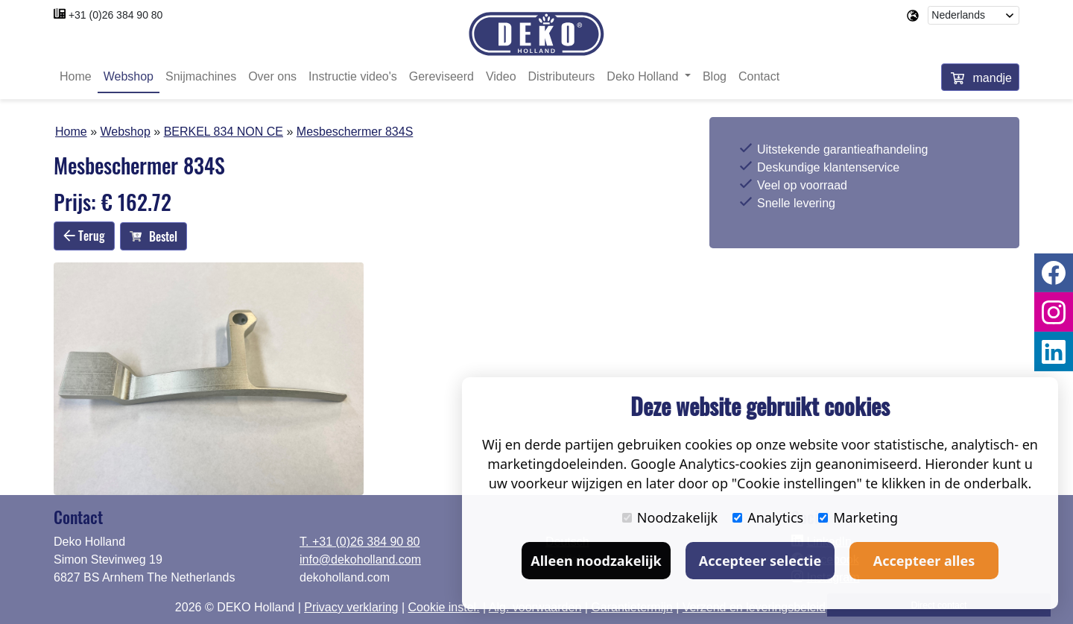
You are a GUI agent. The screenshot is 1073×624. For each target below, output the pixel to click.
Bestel (153, 236)
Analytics (767, 517)
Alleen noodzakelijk (596, 561)
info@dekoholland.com (360, 559)
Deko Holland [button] (644, 76)
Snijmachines (200, 76)
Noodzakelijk (670, 517)
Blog (715, 76)
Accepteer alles (924, 561)
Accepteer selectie (760, 561)
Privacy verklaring (351, 607)
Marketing (858, 517)
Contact (758, 76)
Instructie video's (352, 76)
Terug (84, 236)
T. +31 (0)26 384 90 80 (360, 541)
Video (501, 76)
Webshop (128, 76)
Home (76, 76)
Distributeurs (561, 76)
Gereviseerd (441, 76)
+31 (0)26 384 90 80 (116, 15)
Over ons (272, 76)
